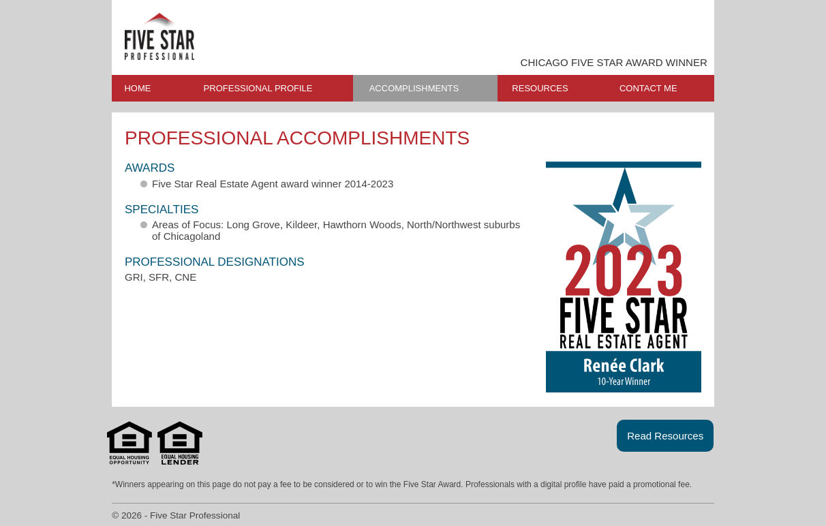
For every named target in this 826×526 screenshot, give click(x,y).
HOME (137, 88)
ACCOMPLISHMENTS (414, 88)
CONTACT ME (648, 88)
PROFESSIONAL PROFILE (258, 88)
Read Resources (665, 436)
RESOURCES (540, 88)
